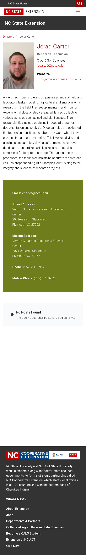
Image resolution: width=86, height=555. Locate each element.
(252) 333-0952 (33, 267)
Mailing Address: (24, 236)
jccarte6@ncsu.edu (50, 65)
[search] (79, 3)
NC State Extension (25, 23)
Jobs (9, 515)
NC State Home (17, 3)
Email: (17, 193)
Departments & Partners (23, 521)
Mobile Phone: (22, 278)
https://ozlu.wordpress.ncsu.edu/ (59, 79)
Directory (8, 36)
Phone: (17, 267)
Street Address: (24, 204)
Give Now (12, 546)
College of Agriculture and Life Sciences (35, 527)
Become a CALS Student (23, 533)
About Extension (17, 509)
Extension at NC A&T (20, 539)
